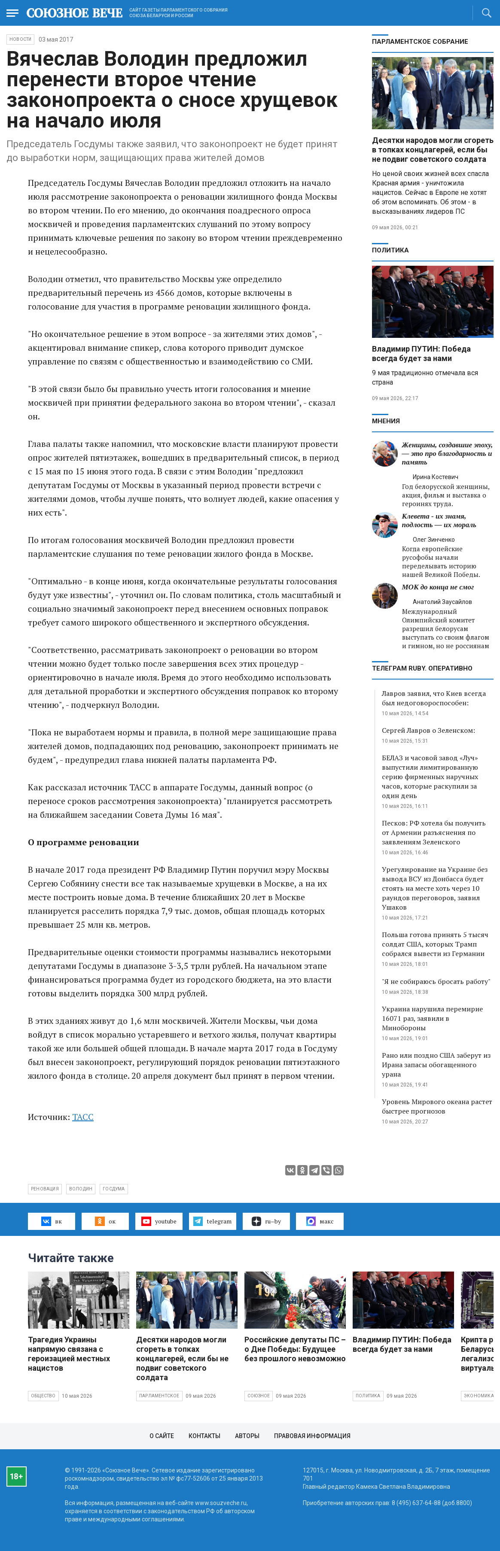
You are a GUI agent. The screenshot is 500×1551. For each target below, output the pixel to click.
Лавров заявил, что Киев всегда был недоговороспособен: (434, 698)
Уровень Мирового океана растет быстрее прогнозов (437, 1106)
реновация (45, 1189)
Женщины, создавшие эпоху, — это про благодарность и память (447, 453)
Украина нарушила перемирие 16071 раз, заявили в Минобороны (432, 1018)
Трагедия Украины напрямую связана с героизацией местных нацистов (69, 1353)
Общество (43, 1395)
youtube (158, 1221)
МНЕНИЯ (386, 421)
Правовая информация (312, 1436)
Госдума (114, 1189)
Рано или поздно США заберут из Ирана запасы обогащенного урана (436, 1064)
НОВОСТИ (20, 39)
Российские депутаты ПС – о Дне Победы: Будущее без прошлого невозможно (295, 1349)
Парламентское (159, 1395)
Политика (390, 250)
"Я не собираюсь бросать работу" (436, 981)
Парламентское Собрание (420, 42)
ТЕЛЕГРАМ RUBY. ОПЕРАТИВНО (422, 668)
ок (105, 1221)
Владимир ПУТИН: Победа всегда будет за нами (421, 353)
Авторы (247, 1436)
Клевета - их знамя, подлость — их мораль (439, 520)
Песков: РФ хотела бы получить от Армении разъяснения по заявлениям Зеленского (434, 832)
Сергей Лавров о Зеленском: (428, 730)
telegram (212, 1221)
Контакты (204, 1436)
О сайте (161, 1436)
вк (51, 1221)
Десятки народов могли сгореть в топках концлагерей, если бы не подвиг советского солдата (433, 150)
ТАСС (83, 1117)
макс (320, 1221)
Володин (80, 1189)
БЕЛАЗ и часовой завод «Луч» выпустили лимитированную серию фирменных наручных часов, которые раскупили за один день (430, 776)
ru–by (266, 1221)
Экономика (479, 1395)
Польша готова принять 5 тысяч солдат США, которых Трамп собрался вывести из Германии (435, 944)
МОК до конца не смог (438, 587)
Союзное (258, 1395)
